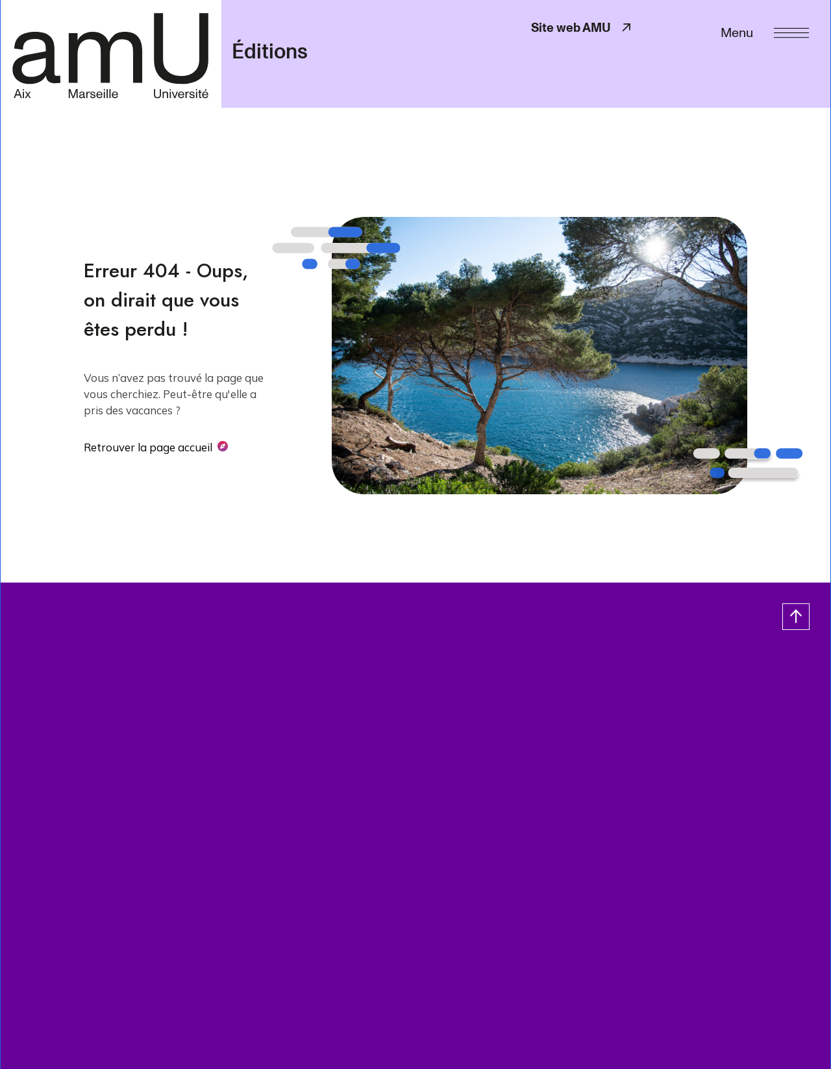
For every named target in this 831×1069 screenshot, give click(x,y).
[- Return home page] (110, 53)
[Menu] (764, 31)
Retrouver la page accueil (148, 447)
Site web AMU (582, 27)
